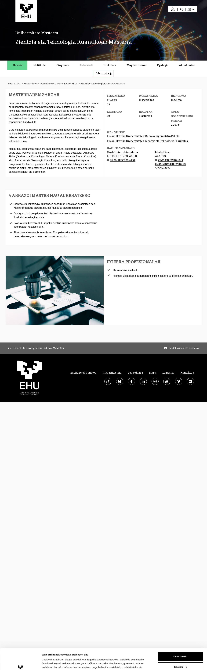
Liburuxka (103, 73)
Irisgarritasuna (112, 372)
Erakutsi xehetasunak (54, 578)
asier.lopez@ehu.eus (122, 159)
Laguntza (168, 372)
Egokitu (180, 561)
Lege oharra (135, 372)
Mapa (152, 372)
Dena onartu (180, 550)
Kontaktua (187, 372)
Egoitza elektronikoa (83, 372)
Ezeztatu (180, 571)
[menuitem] (191, 9)
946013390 (163, 167)
